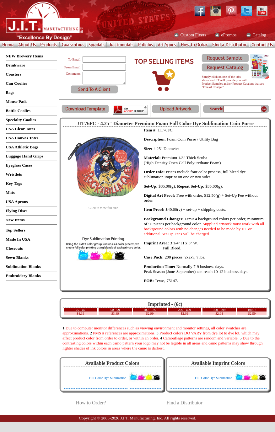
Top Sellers (15, 230)
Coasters (13, 74)
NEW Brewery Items (24, 56)
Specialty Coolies (21, 119)
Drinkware (15, 65)
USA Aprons (17, 201)
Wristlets (14, 174)
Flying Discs (16, 210)
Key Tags (14, 183)
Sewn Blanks (17, 257)
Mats (10, 192)
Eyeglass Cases (19, 165)
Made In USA (18, 239)
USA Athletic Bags (22, 147)
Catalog (258, 35)
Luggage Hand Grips (24, 156)
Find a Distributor (184, 402)
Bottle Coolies (18, 110)
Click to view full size (103, 206)
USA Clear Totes (20, 128)
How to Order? (91, 402)
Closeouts (14, 248)
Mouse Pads (16, 101)
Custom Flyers (192, 35)
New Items (15, 219)
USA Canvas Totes (22, 138)
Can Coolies (16, 83)
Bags (10, 92)
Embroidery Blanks (23, 275)
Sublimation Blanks (23, 266)
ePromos (228, 35)
